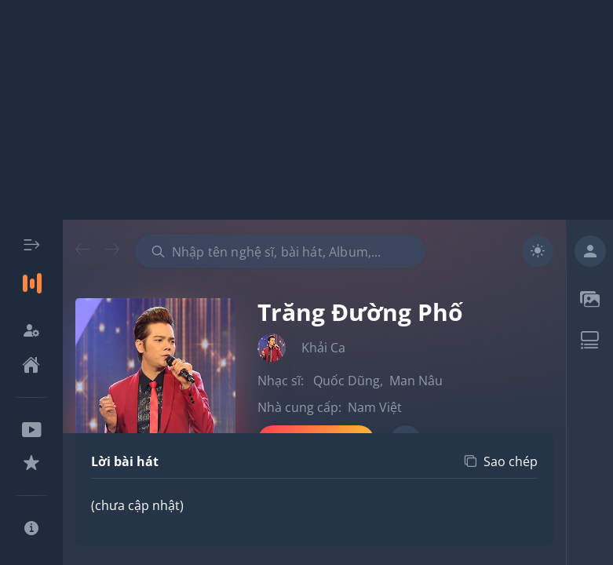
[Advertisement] (306, 110)
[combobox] (280, 251)
